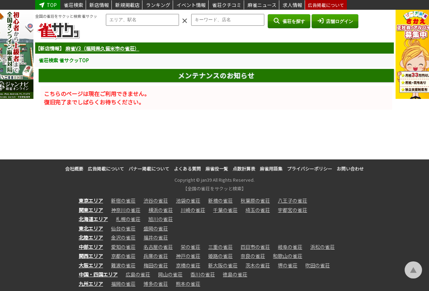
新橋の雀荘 (220, 200)
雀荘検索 (73, 4)
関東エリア (91, 209)
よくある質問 (187, 168)
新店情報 (99, 4)
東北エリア (91, 228)
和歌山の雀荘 (287, 255)
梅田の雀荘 (155, 265)
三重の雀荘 (220, 246)
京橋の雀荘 (188, 265)
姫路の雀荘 (220, 255)
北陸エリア (91, 237)
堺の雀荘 (287, 265)
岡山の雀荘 (170, 274)
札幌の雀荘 (128, 218)
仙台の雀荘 (123, 228)
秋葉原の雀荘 (255, 200)
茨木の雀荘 (257, 265)
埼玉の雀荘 (257, 209)
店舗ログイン (335, 21)
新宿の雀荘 (123, 200)
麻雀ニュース (262, 4)
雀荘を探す (289, 21)
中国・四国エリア (98, 274)
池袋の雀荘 (188, 200)
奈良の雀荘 (253, 255)
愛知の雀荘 (123, 246)
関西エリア (91, 255)
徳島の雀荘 (235, 274)
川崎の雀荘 (193, 209)
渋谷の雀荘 (155, 200)
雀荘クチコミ (226, 4)
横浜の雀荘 (160, 209)
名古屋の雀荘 (158, 246)
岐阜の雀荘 (290, 246)
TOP (48, 4)
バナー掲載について (148, 168)
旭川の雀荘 (160, 218)
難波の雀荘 (123, 265)
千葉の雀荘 (225, 209)
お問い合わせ (350, 168)
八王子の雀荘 (292, 200)
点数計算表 (244, 168)
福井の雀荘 (155, 237)
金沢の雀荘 (123, 237)
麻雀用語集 (271, 168)
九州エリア (91, 283)
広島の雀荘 (138, 274)
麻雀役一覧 (216, 168)
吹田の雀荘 (317, 265)
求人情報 (292, 4)
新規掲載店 (127, 4)
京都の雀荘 (123, 255)
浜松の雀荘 (322, 246)
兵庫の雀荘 (155, 255)
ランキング (158, 4)
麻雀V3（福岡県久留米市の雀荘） (102, 48)
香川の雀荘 (202, 274)
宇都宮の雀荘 (292, 209)
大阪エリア (91, 265)
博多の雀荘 (155, 283)
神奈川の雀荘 (125, 209)
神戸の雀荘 (188, 255)
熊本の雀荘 (188, 283)
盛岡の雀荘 (155, 228)
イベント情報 (191, 4)
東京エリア (91, 200)
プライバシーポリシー (309, 168)
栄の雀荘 (190, 246)
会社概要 (74, 168)
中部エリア (91, 246)
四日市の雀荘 (255, 246)
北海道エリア (93, 218)
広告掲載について (326, 5)
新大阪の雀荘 (222, 265)
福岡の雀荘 (123, 283)
